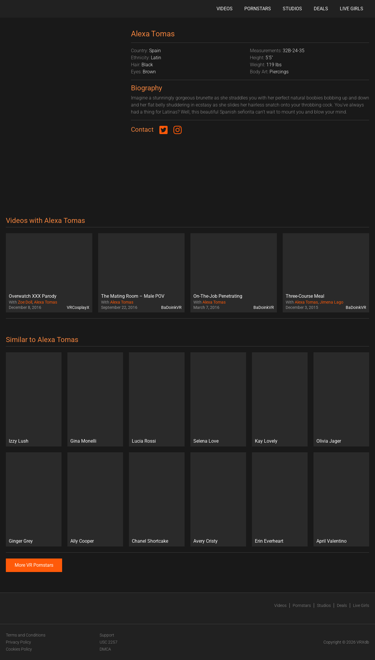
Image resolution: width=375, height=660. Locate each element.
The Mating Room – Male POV (132, 296)
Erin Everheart (269, 541)
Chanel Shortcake (150, 541)
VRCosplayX (78, 307)
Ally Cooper (82, 541)
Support (107, 635)
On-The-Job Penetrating (217, 296)
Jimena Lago (331, 302)
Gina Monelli (83, 441)
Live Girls (351, 8)
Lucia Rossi (144, 441)
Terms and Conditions (25, 635)
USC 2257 (108, 642)
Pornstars (257, 8)
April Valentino (331, 541)
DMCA (105, 649)
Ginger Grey (21, 541)
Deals (321, 8)
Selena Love (206, 441)
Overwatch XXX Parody (33, 296)
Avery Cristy (205, 541)
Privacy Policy (18, 642)
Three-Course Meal (305, 296)
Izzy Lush (18, 441)
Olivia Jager (328, 441)
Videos (225, 8)
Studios (292, 8)
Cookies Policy (19, 649)
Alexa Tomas (45, 302)
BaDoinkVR (171, 307)
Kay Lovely (266, 441)
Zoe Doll (25, 302)
